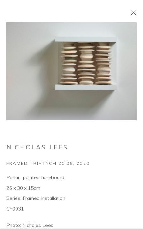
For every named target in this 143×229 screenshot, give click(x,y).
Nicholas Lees (37, 181)
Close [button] (133, 14)
